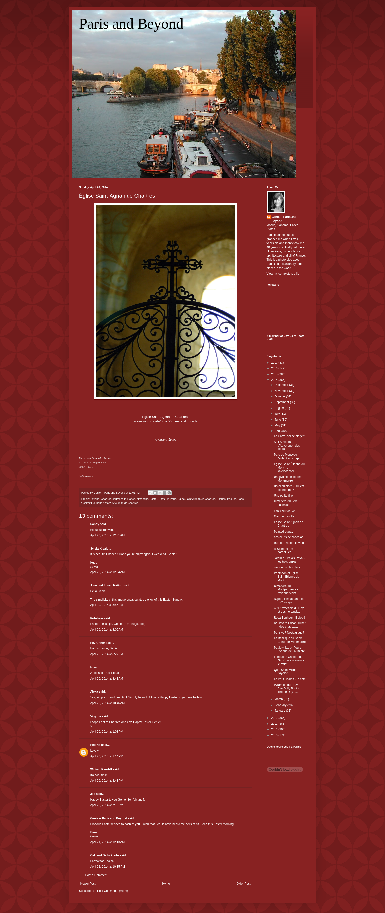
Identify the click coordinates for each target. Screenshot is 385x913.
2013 (274, 718)
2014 (274, 380)
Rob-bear (96, 618)
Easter (153, 498)
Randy (94, 524)
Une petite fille (283, 495)
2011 (274, 729)
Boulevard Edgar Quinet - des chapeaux (289, 624)
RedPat (95, 745)
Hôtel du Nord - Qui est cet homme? (289, 487)
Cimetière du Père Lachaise (286, 503)
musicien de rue (284, 510)
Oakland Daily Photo (104, 855)
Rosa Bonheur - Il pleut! (289, 617)
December (282, 385)
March (279, 699)
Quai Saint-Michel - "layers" (286, 671)
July (278, 413)
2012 (274, 723)
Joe (92, 794)
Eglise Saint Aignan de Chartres (196, 498)
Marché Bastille (284, 516)
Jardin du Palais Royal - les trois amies (289, 559)
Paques (221, 498)
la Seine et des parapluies (283, 550)
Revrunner (97, 643)
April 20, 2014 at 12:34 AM (107, 572)
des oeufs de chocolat (288, 537)
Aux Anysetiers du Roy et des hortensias (289, 609)
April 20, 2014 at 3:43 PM (106, 780)
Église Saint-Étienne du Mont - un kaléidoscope (289, 467)
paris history (103, 502)
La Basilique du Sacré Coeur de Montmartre (290, 640)
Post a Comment (96, 875)
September (282, 402)
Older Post (244, 883)
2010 (274, 735)
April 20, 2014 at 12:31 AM (107, 535)
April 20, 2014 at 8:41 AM (106, 678)
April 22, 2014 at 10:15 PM (107, 866)
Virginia (95, 716)
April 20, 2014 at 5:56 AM (106, 605)
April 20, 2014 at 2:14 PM (106, 756)
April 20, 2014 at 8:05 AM (106, 629)
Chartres (106, 498)
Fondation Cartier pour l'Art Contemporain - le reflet (289, 660)
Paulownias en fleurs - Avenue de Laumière (289, 649)
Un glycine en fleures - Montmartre (288, 478)
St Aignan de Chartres (125, 502)
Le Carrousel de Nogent (289, 436)
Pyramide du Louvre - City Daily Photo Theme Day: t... (288, 688)
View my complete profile (283, 273)
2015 (274, 374)
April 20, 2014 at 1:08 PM (106, 731)
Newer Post (88, 883)
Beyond (94, 498)
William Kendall (101, 769)
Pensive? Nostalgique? (289, 632)
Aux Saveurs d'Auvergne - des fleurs (287, 445)
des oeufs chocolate (287, 567)
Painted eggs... (283, 531)
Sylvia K (96, 548)
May (278, 425)
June (278, 419)
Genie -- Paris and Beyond (108, 818)
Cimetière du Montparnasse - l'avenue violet (286, 589)
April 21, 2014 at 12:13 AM (107, 842)
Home (166, 883)
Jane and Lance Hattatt (106, 585)
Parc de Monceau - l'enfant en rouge (286, 456)
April (278, 431)
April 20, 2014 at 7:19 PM (106, 805)
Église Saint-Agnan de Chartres (117, 196)
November (282, 391)
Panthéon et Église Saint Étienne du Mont (286, 576)
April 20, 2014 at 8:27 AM (106, 654)
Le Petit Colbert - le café (290, 679)
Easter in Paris (167, 498)
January (280, 710)
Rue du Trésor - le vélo (289, 543)
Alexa (94, 691)
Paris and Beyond (131, 24)
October (280, 396)
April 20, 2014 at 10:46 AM (107, 703)
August (280, 408)
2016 (274, 368)
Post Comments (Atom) (112, 891)
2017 (274, 362)
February (281, 705)
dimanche (142, 498)
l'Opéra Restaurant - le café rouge (288, 600)
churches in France (123, 498)
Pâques (231, 498)
